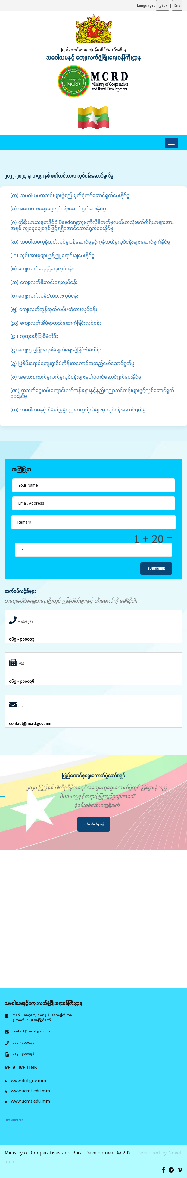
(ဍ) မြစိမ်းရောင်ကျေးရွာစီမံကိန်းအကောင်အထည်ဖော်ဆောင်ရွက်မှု (72, 363)
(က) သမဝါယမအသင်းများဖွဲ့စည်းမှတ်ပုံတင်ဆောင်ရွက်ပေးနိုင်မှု (70, 195)
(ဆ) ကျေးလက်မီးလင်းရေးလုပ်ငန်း (44, 282)
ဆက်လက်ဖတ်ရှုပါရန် (93, 824)
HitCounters (14, 1119)
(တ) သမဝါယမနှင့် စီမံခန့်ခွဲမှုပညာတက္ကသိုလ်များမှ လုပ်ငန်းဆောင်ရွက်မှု (78, 409)
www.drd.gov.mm (25, 1080)
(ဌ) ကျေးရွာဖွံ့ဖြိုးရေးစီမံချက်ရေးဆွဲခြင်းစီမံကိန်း (56, 349)
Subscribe (156, 568)
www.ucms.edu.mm (27, 1101)
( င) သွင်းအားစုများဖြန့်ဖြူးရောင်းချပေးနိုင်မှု (53, 255)
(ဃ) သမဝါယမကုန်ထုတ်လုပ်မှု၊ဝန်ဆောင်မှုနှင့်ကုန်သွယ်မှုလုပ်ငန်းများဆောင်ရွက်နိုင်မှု (90, 241)
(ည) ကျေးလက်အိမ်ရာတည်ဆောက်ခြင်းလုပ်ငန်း (56, 322)
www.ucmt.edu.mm (27, 1091)
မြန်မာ (162, 5)
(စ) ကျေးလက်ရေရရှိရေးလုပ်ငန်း (42, 268)
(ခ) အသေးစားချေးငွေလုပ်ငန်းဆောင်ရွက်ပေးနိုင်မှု (58, 208)
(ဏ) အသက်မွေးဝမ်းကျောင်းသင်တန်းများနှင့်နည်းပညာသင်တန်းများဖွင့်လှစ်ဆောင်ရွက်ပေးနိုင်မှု (92, 393)
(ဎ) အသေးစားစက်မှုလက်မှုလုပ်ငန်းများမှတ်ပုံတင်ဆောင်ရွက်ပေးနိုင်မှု (76, 376)
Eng (177, 5)
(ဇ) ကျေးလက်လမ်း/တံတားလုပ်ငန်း (45, 295)
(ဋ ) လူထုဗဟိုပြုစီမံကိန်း (34, 335)
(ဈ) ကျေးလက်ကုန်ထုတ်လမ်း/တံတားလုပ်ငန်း (54, 309)
